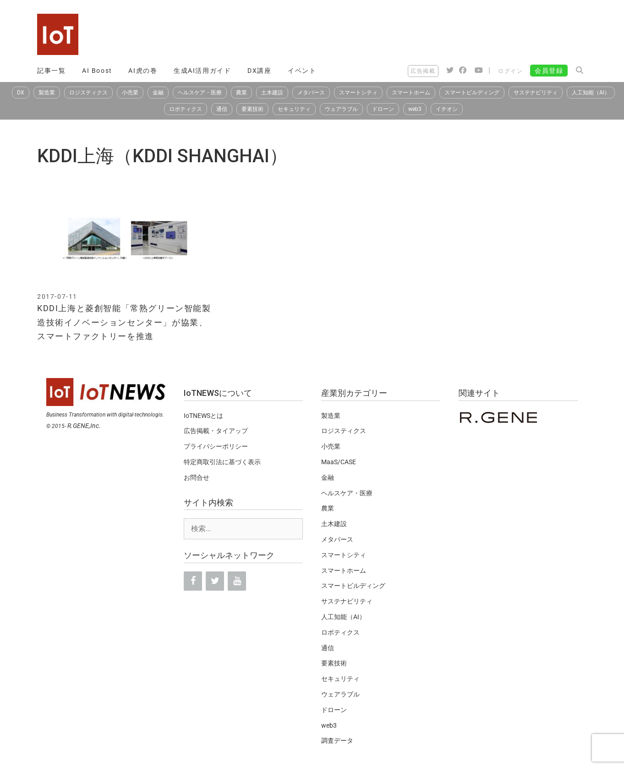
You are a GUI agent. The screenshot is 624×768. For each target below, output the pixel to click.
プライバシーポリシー (216, 446)
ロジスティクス (88, 92)
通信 (221, 109)
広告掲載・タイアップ (216, 430)
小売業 (130, 92)
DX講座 (259, 70)
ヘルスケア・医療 (200, 92)
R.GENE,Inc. (84, 425)
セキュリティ (294, 109)
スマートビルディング (471, 92)
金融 (158, 92)
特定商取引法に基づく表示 (222, 462)
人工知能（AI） (591, 92)
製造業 (46, 92)
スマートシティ (358, 92)
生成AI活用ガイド (202, 70)
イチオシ (447, 109)
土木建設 (272, 92)
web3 (414, 109)
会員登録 (549, 70)
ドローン (383, 109)
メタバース (311, 92)
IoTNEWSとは (203, 415)
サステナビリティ (536, 92)
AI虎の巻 (142, 70)
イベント (302, 70)
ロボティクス (185, 109)
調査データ (337, 740)
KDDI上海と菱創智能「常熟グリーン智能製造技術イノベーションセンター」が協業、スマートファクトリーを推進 (124, 322)
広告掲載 (423, 71)
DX (20, 92)
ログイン (510, 71)
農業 (241, 92)
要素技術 (252, 109)
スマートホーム (411, 92)
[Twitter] (215, 581)
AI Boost (97, 70)
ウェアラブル (341, 109)
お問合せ (196, 477)
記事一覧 (51, 70)
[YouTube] (237, 581)
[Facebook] (193, 581)
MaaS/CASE (338, 462)
